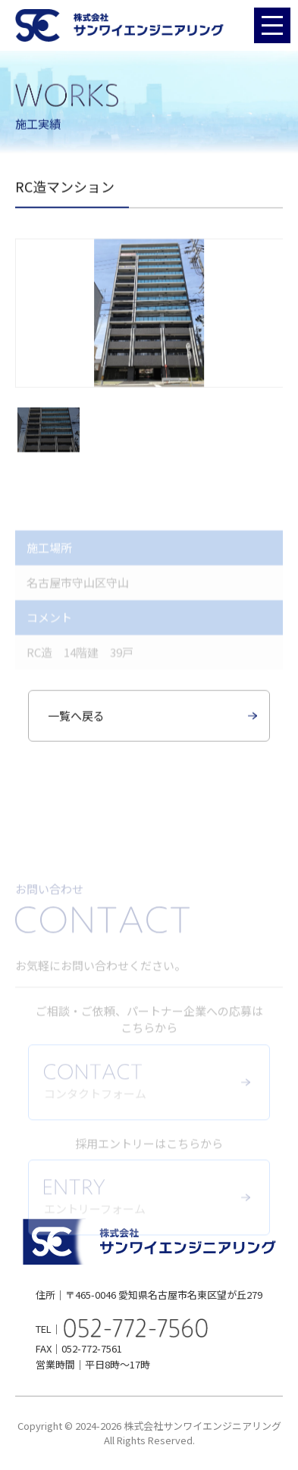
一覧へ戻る (76, 719)
